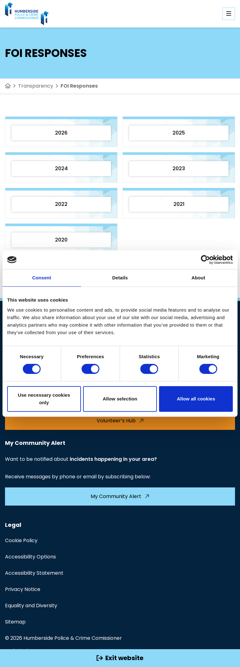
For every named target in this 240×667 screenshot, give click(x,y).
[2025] (178, 131)
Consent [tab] (41, 277)
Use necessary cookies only (44, 398)
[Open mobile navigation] (228, 14)
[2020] (61, 238)
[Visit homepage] (27, 14)
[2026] (61, 131)
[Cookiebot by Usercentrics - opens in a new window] (205, 259)
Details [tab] (120, 277)
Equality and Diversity (31, 605)
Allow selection (120, 398)
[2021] (178, 203)
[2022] (61, 203)
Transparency (35, 85)
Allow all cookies (196, 398)
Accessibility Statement (34, 573)
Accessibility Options (30, 556)
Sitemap (15, 621)
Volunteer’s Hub (120, 420)
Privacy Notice (22, 589)
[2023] (178, 167)
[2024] (61, 167)
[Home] (8, 86)
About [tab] (198, 277)
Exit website (120, 658)
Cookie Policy (21, 540)
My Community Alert (120, 496)
